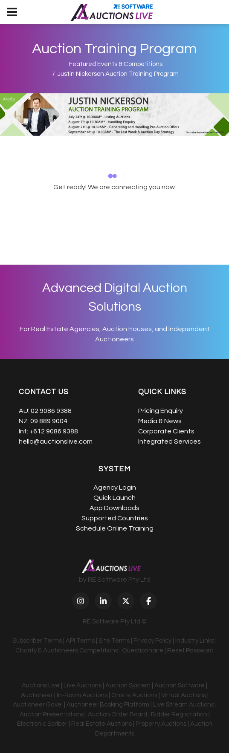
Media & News (160, 421)
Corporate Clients (166, 431)
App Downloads (114, 508)
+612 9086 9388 (53, 431)
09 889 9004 (48, 421)
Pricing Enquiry (160, 410)
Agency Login (114, 487)
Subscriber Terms (37, 641)
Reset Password (190, 650)
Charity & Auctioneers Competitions (66, 650)
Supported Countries (114, 518)
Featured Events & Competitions (115, 64)
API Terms (80, 641)
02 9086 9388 (51, 410)
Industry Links (194, 641)
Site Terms (114, 641)
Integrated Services (169, 441)
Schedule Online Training (115, 528)
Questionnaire (142, 650)
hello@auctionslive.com (56, 441)
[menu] (12, 12)
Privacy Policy (152, 641)
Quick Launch (114, 497)
